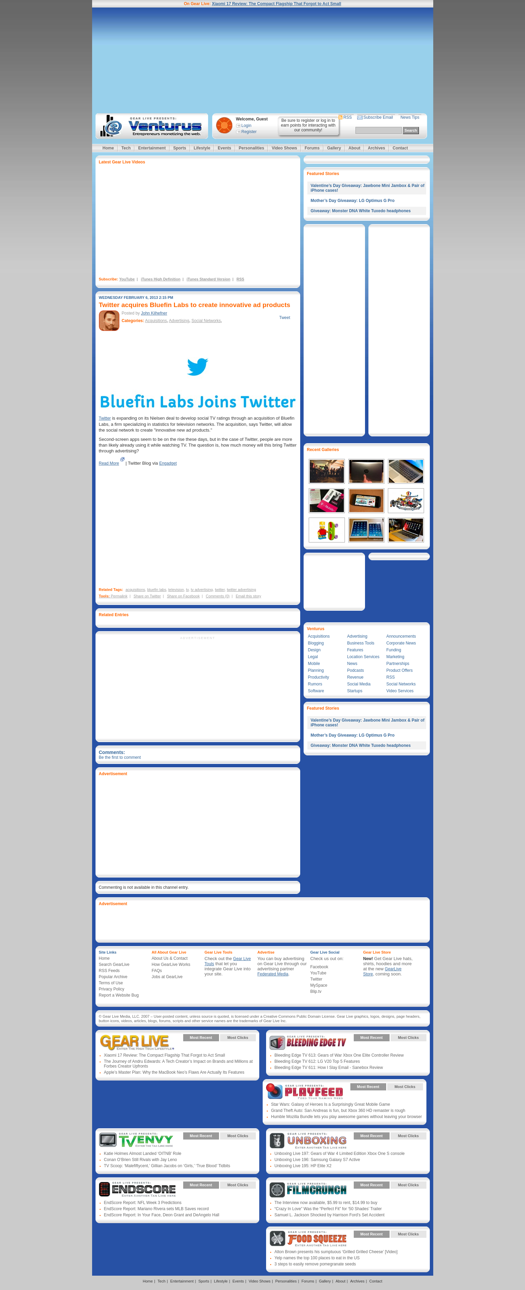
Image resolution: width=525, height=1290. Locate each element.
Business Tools (361, 643)
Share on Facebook (183, 596)
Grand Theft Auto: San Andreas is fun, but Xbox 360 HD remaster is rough (338, 1110)
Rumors (315, 684)
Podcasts (355, 670)
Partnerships (398, 663)
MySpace (318, 985)
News (352, 663)
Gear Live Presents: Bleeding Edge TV (307, 1042)
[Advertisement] (263, 60)
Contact (400, 148)
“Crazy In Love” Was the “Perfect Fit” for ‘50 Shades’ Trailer (328, 1208)
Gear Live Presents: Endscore (137, 1190)
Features (355, 650)
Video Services (400, 691)
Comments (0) (218, 596)
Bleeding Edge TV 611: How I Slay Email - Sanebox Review (329, 1067)
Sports (179, 148)
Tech (126, 148)
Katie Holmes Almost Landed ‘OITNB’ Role (142, 1153)
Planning (316, 670)
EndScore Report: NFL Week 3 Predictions (142, 1202)
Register (249, 131)
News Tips (409, 117)
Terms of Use (111, 983)
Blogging (316, 643)
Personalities (251, 148)
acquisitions (135, 590)
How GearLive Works (171, 964)
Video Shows (284, 148)
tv (187, 590)
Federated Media (273, 974)
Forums (312, 148)
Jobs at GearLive (167, 976)
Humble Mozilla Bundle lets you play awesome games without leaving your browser (346, 1116)
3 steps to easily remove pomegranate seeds (315, 1264)
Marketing (396, 656)
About (355, 148)
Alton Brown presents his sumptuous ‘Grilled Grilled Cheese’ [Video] (336, 1251)
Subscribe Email (378, 117)
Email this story (248, 596)
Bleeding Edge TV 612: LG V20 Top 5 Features (317, 1061)
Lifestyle (202, 148)
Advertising (179, 320)
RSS (348, 117)
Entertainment (152, 148)
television (176, 590)
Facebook (319, 967)
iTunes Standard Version (208, 279)
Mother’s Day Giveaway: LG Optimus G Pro (353, 200)
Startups (355, 691)
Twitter (105, 418)
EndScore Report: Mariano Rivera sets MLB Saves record (156, 1208)
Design (314, 650)
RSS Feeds (109, 970)
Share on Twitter (147, 596)
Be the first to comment (120, 757)
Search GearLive (114, 964)
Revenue (355, 677)
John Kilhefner (154, 313)
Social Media (359, 684)
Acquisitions (156, 320)
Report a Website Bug (119, 995)
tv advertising (202, 590)
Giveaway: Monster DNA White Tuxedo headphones (361, 210)
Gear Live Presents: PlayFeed (304, 1091)
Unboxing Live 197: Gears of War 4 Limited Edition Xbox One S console (340, 1153)
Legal (313, 656)
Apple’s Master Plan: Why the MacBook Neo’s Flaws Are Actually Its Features (174, 1072)
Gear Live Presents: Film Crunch (307, 1190)
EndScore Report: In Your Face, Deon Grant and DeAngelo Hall (161, 1215)
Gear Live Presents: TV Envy (137, 1140)
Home (108, 148)
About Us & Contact (170, 958)
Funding (394, 650)
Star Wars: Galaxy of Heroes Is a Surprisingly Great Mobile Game (330, 1104)
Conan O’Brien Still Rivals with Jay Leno (140, 1159)
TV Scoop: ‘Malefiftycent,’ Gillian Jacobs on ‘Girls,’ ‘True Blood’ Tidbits (167, 1165)
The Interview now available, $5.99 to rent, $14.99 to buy (326, 1202)
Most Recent (201, 1037)
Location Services (363, 656)
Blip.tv (316, 991)
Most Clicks (237, 1037)
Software (316, 691)
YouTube (126, 279)
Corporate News (401, 643)
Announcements (401, 636)
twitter (220, 590)
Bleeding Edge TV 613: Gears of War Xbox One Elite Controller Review (339, 1055)
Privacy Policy (112, 989)
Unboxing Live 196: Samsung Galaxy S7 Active (317, 1159)
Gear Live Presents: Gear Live (137, 1042)
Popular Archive (113, 976)
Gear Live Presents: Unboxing (307, 1140)
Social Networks (206, 320)
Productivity (318, 677)
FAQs (157, 970)
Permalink (119, 596)
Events (224, 148)
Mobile (314, 663)
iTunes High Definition (160, 279)
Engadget (168, 463)
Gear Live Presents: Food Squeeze (307, 1239)
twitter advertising (241, 590)
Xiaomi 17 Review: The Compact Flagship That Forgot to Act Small (276, 3)
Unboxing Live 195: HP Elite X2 (303, 1165)
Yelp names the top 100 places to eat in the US (317, 1258)
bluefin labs (156, 590)
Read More (109, 463)
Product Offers (400, 670)
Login (246, 125)
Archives (376, 148)
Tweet (284, 317)
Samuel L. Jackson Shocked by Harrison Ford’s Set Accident (330, 1215)
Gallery (334, 148)
